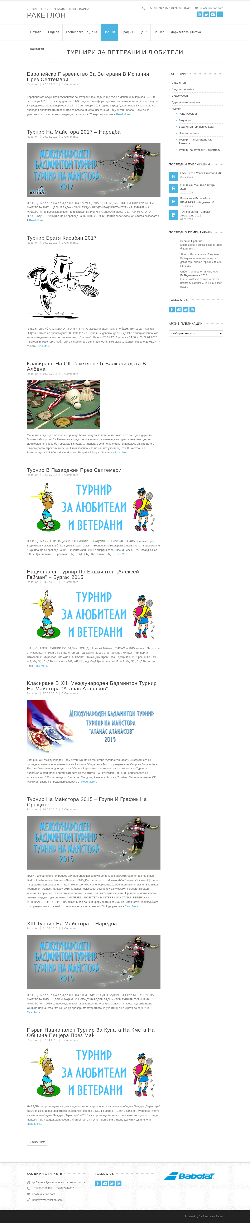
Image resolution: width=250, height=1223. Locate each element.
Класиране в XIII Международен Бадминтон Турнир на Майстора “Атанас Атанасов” (92, 685)
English (53, 34)
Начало (36, 34)
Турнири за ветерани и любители (200, 149)
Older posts (37, 1142)
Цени (143, 34)
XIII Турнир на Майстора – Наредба (72, 923)
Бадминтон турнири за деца (196, 126)
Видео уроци (180, 95)
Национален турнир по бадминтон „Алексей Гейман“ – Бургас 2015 (83, 574)
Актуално (185, 120)
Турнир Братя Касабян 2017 (62, 238)
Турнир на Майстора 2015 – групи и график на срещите (87, 801)
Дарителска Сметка (186, 34)
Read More (123, 114)
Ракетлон (46, 15)
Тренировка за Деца (81, 34)
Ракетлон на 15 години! (205, 254)
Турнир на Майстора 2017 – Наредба (74, 132)
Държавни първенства (186, 102)
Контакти (37, 51)
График (127, 34)
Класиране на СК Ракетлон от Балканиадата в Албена (86, 366)
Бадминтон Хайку (183, 89)
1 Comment (69, 928)
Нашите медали (189, 133)
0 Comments (70, 84)
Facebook (220, 14)
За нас (159, 34)
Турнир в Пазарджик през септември (74, 470)
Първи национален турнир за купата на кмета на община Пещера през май (91, 1032)
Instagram (213, 14)
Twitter (206, 14)
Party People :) (188, 113)
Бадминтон (179, 82)
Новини (109, 34)
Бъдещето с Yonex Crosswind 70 (200, 173)
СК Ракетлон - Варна (211, 1216)
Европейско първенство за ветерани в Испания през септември (88, 76)
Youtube (199, 14)
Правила (196, 241)
